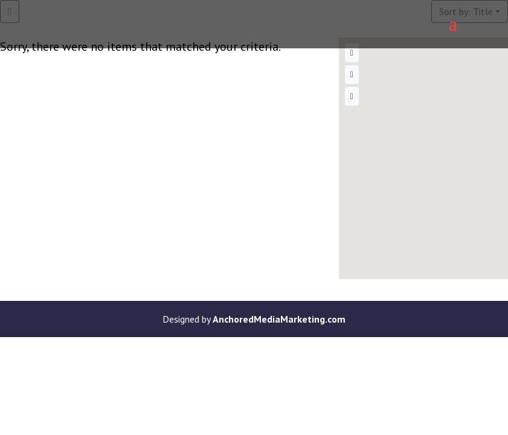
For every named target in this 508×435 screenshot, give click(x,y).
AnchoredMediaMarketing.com (279, 319)
